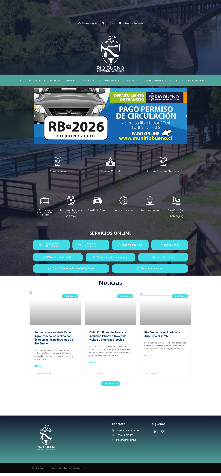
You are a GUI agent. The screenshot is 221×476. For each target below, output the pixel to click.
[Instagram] (162, 431)
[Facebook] (155, 431)
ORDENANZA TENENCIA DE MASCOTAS (159, 80)
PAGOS (69, 80)
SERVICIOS (130, 80)
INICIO (19, 80)
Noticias (110, 282)
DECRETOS (55, 80)
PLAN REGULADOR (109, 80)
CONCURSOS (87, 80)
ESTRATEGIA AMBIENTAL (193, 80)
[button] (36, 80)
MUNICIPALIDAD (36, 80)
